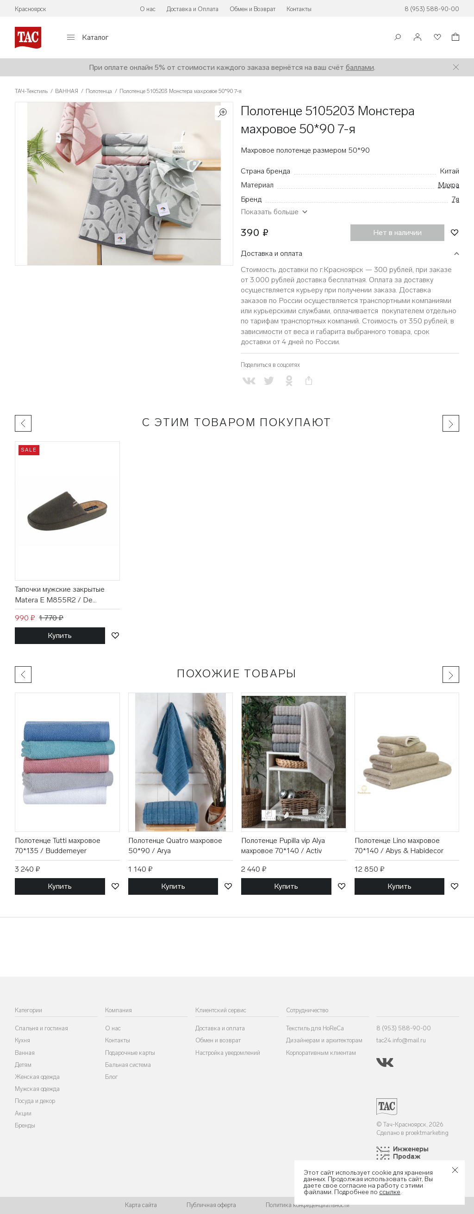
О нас (148, 9)
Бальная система (128, 1064)
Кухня (22, 1040)
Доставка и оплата (271, 253)
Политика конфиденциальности (307, 1205)
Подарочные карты (130, 1052)
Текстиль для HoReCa (315, 1028)
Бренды (25, 1125)
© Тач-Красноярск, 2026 (409, 1124)
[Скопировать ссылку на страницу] (309, 381)
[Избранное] (436, 37)
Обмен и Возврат (252, 9)
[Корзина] (454, 38)
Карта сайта (141, 1205)
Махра (448, 184)
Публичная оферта (211, 1205)
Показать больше (270, 211)
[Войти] (417, 37)
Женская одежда (37, 1076)
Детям (23, 1064)
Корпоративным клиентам (321, 1052)
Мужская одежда (37, 1088)
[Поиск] (397, 38)
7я (455, 199)
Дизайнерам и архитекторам (324, 1040)
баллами (360, 67)
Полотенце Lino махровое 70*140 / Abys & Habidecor (399, 845)
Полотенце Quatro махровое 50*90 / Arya (175, 845)
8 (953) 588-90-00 (432, 9)
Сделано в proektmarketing (412, 1132)
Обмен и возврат (218, 1040)
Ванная (25, 1052)
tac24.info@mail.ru (401, 1040)
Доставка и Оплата (192, 9)
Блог (111, 1076)
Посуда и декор (35, 1100)
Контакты (299, 9)
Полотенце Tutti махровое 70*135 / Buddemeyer (57, 845)
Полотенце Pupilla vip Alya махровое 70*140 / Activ (283, 845)
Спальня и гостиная (41, 1028)
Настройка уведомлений (227, 1052)
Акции (23, 1113)
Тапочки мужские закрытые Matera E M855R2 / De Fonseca (60, 595)
